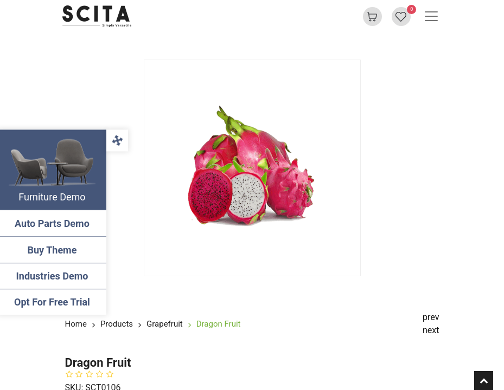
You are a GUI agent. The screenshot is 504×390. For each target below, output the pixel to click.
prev (431, 317)
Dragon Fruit (218, 324)
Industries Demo (54, 276)
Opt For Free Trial (54, 302)
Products (116, 324)
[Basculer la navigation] (431, 16)
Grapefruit (164, 324)
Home (76, 324)
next (431, 330)
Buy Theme (54, 250)
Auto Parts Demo (54, 223)
